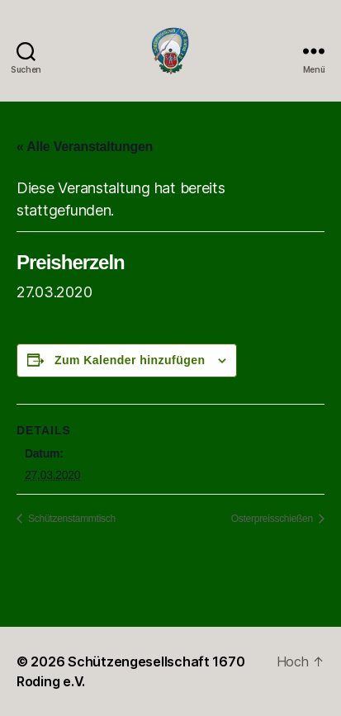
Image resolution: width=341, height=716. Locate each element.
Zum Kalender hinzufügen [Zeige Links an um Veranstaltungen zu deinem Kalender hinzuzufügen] (130, 360)
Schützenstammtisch (71, 518)
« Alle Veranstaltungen (85, 147)
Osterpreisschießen (273, 518)
